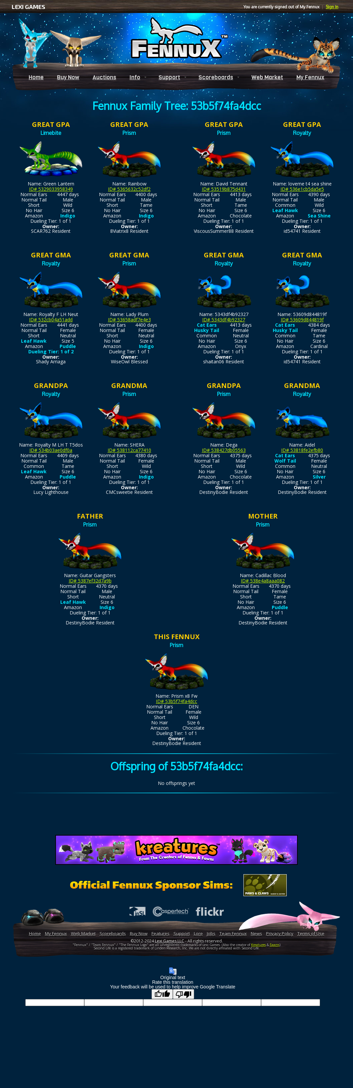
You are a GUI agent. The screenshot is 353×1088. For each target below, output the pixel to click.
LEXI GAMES (28, 6)
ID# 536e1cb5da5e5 (302, 189)
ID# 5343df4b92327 (223, 319)
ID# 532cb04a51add (51, 319)
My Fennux (310, 77)
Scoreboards (215, 77)
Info (135, 77)
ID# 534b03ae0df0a (50, 450)
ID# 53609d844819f (302, 319)
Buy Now (68, 77)
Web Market (267, 77)
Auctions (104, 77)
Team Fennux (233, 933)
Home (36, 77)
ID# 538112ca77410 (129, 450)
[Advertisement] (176, 815)
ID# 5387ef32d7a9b (90, 580)
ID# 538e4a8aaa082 (263, 580)
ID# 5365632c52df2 (129, 189)
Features (161, 933)
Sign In (332, 6)
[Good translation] (162, 994)
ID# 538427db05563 (224, 450)
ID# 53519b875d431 (224, 189)
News (256, 933)
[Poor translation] (183, 994)
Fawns (274, 944)
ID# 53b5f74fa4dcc (176, 701)
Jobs (211, 933)
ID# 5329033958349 (51, 189)
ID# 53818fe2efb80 (302, 450)
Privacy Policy (279, 933)
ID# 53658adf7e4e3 (129, 319)
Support (169, 77)
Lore (198, 933)
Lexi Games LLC (169, 941)
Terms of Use (310, 933)
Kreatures (258, 944)
